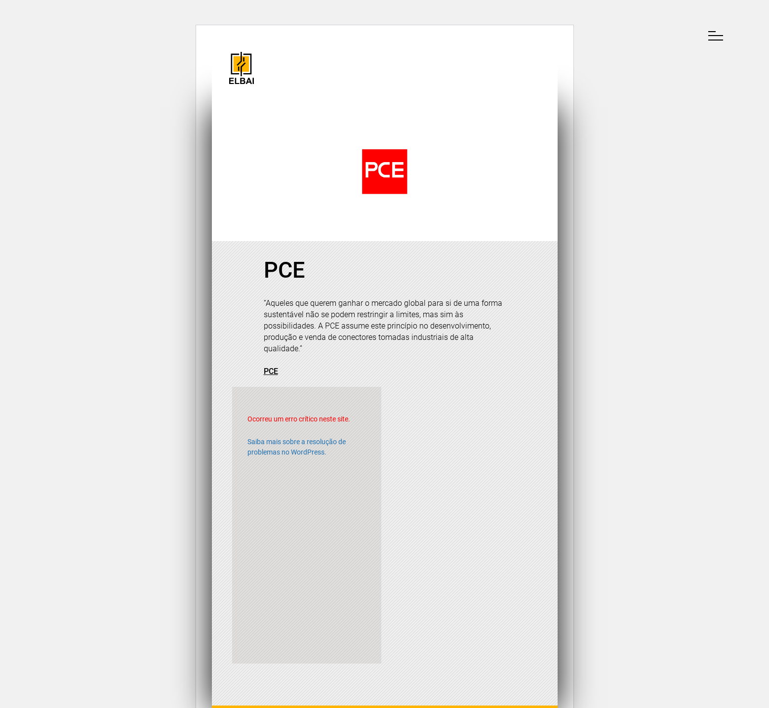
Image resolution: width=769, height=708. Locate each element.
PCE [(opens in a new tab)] (271, 371)
